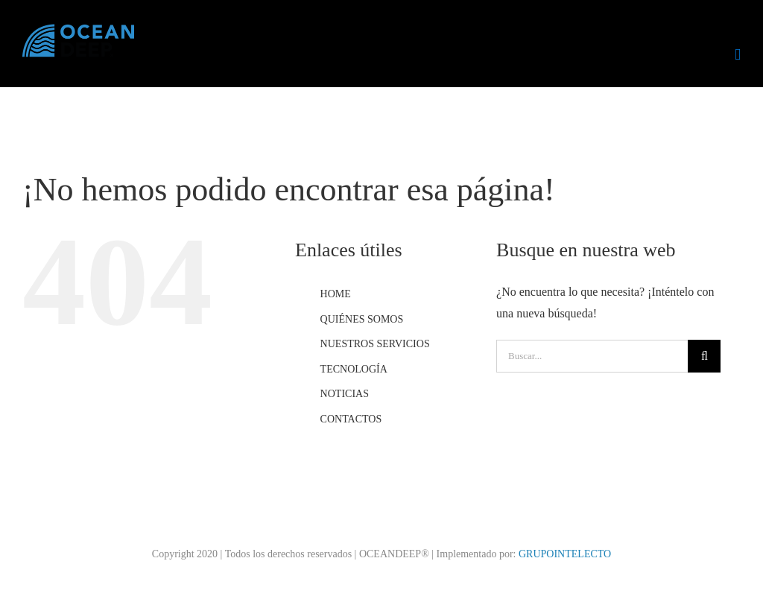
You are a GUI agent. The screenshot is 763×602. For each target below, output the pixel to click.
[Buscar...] (592, 356)
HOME (335, 294)
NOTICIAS (344, 393)
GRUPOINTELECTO (565, 554)
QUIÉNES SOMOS (362, 319)
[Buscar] (704, 356)
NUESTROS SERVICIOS (375, 343)
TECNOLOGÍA (353, 369)
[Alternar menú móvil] (738, 55)
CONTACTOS (351, 419)
